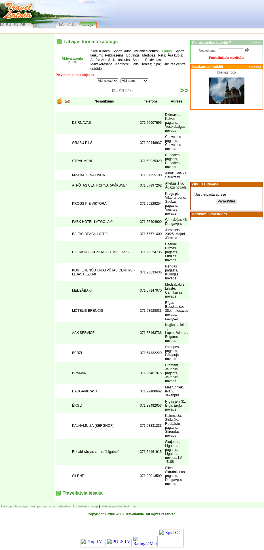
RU (8, 25)
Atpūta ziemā (100, 60)
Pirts (161, 55)
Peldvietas (153, 60)
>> (184, 90)
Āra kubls (175, 55)
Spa (157, 64)
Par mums (44, 506)
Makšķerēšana (101, 64)
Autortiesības (62, 506)
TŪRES (18, 506)
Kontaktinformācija (85, 506)
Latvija (88, 25)
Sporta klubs (122, 51)
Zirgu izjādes (100, 51)
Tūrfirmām (131, 506)
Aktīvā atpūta (72, 58)
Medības (148, 55)
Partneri (29, 506)
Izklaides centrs (146, 51)
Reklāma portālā (111, 506)
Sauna (138, 60)
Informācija (67, 25)
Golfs (135, 64)
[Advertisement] (225, 145)
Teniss (146, 64)
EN (15, 25)
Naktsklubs (121, 60)
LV (2, 25)
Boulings (133, 55)
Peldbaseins (114, 55)
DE (22, 25)
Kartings (121, 64)
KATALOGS (7, 506)
